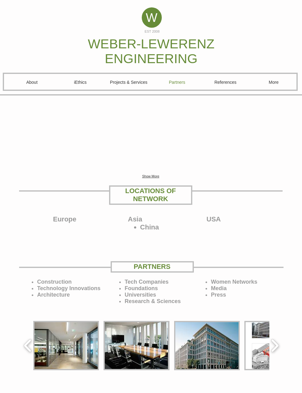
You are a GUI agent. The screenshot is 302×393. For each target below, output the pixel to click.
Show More (150, 176)
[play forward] (275, 345)
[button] (60, 135)
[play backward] (28, 345)
